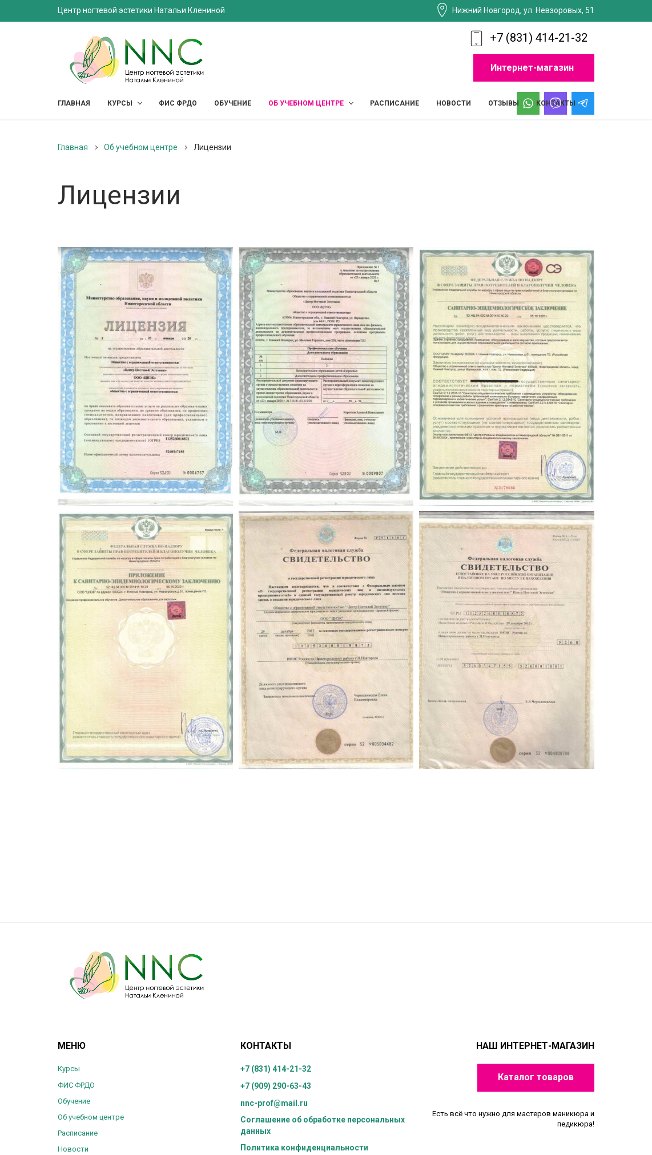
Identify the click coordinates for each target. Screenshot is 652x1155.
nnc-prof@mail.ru (274, 1103)
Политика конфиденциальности (304, 1147)
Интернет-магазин (532, 67)
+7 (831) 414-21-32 (538, 38)
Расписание (78, 1133)
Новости (73, 1149)
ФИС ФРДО (76, 1085)
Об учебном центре (91, 1117)
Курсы (69, 1068)
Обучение (74, 1101)
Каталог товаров (536, 1077)
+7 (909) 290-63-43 (275, 1086)
